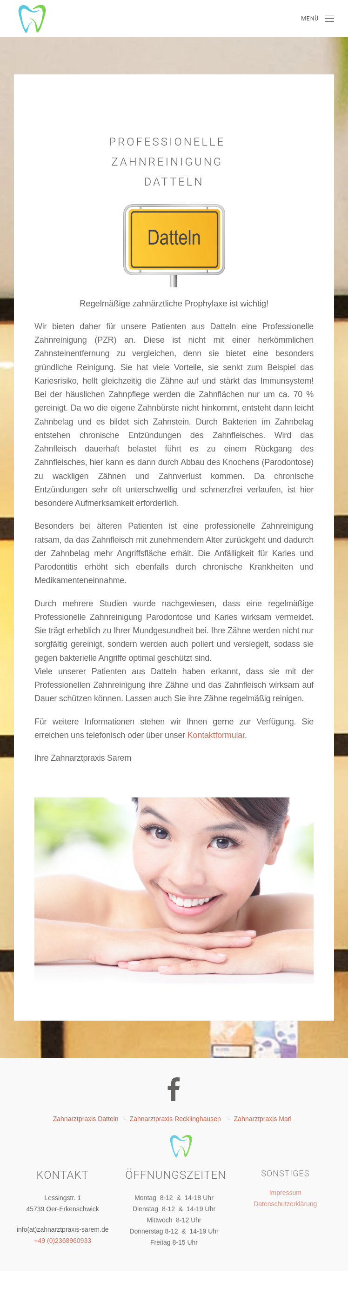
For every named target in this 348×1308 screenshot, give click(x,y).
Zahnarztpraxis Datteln (86, 1118)
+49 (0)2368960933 (62, 1238)
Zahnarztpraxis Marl (263, 1118)
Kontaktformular (216, 735)
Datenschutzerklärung (285, 1201)
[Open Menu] (317, 18)
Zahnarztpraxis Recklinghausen (175, 1118)
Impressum (285, 1190)
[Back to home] (23, 18)
